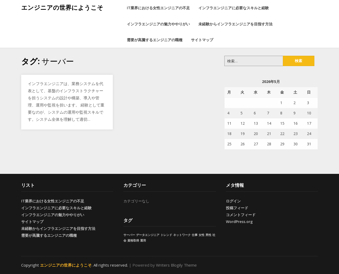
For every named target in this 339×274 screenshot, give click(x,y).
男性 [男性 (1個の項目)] (208, 235)
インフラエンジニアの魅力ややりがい (158, 23)
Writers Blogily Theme (176, 265)
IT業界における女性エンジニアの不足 (158, 7)
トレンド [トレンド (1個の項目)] (166, 235)
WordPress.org (239, 221)
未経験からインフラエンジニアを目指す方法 (235, 23)
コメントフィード (241, 214)
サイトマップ (202, 39)
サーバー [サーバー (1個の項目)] (129, 235)
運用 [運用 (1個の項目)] (143, 240)
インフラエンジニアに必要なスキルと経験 (233, 7)
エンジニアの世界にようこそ (62, 7)
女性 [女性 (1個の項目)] (201, 235)
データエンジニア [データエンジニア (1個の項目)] (147, 235)
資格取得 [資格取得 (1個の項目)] (133, 240)
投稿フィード (237, 207)
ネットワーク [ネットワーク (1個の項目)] (182, 235)
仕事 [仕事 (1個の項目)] (195, 235)
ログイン (233, 200)
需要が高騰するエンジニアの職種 (154, 39)
